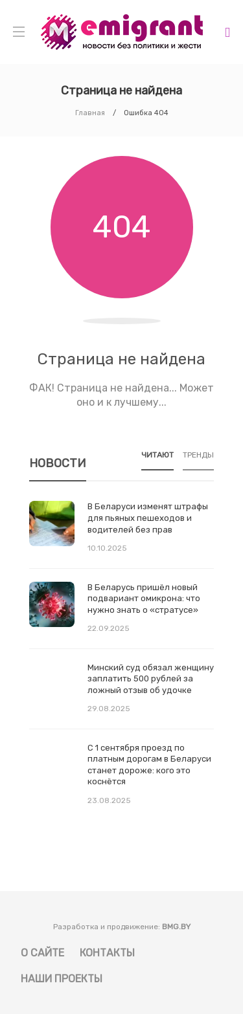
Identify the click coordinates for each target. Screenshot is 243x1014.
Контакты (107, 953)
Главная (90, 113)
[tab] (157, 459)
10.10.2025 (107, 548)
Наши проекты (61, 979)
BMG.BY (176, 926)
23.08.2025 (109, 800)
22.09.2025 (108, 628)
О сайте (42, 953)
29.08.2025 (108, 708)
